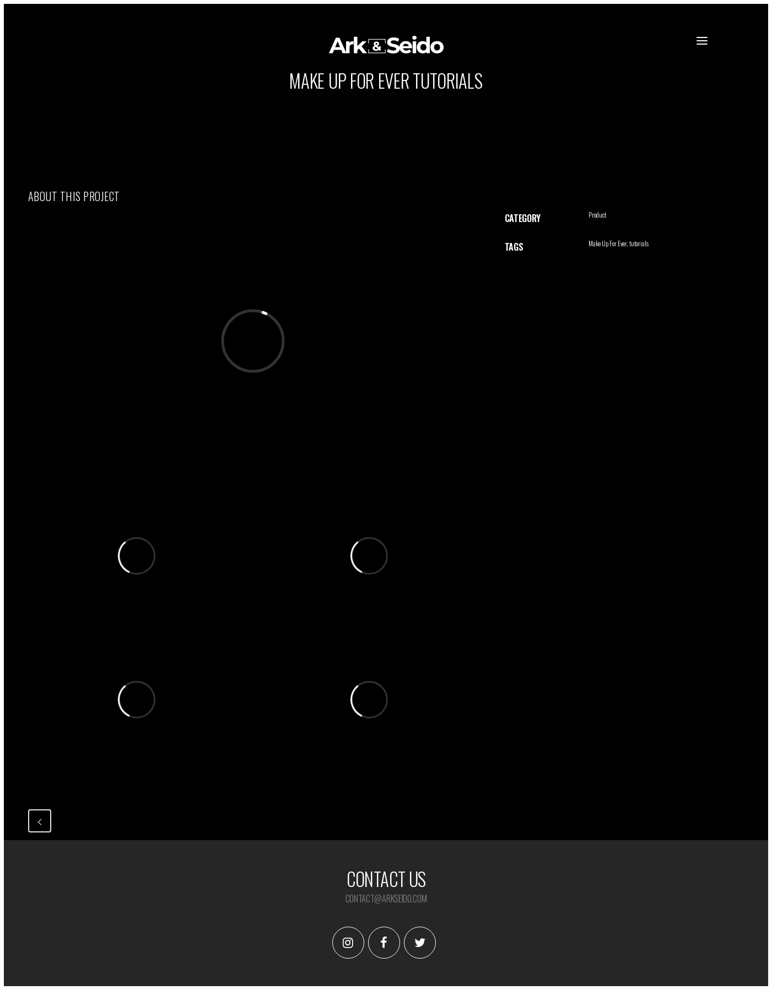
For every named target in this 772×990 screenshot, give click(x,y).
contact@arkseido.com (386, 898)
